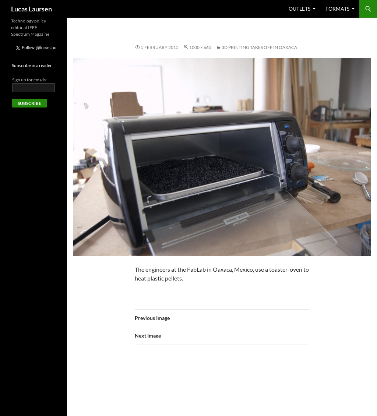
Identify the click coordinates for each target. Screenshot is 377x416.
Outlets (299, 9)
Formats (337, 9)
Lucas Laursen (31, 9)
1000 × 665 (200, 47)
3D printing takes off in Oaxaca (259, 47)
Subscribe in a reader (32, 65)
